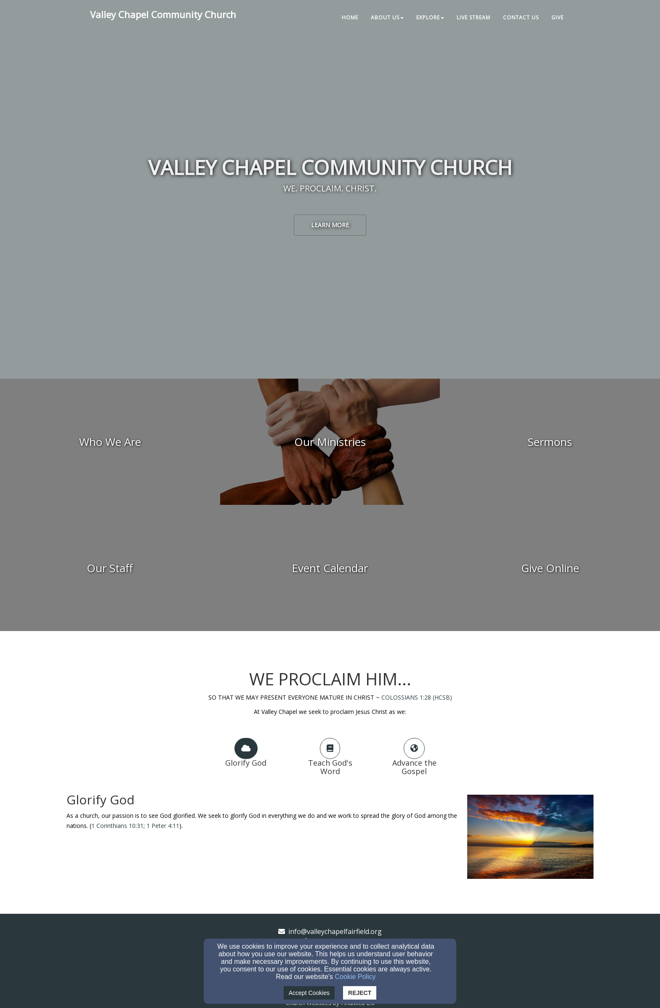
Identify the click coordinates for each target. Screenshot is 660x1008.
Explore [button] (430, 17)
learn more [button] (330, 225)
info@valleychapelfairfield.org (335, 931)
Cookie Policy (355, 976)
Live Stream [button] (473, 17)
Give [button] (557, 17)
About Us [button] (387, 17)
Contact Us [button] (521, 17)
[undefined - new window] (550, 568)
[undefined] (110, 442)
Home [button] (350, 17)
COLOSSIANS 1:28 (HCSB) (416, 697)
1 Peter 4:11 (162, 826)
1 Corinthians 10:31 (117, 826)
